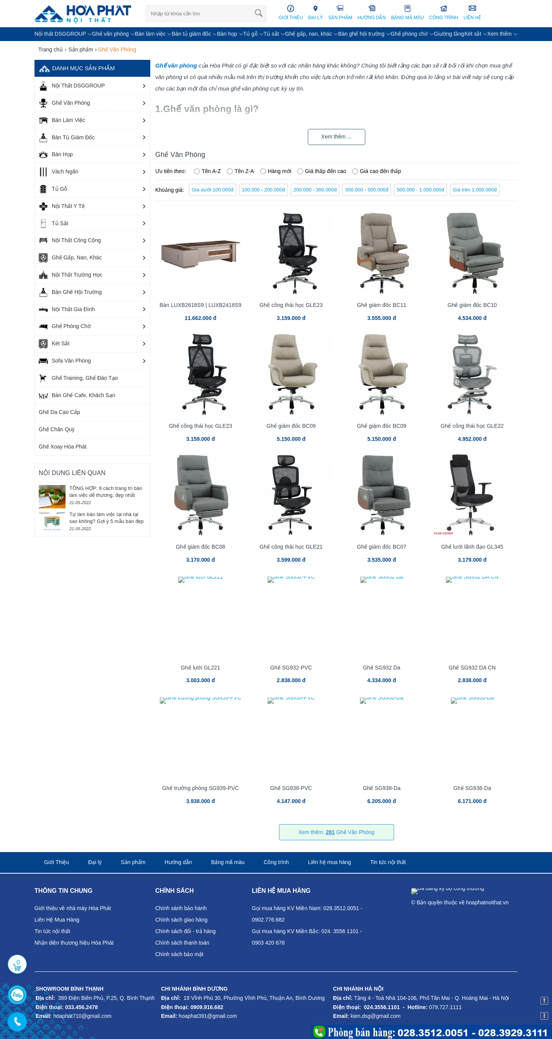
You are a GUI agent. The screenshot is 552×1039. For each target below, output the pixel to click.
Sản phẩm (133, 862)
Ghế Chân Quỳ (57, 429)
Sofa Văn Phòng (65, 361)
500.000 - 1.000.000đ (420, 190)
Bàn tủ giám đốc (191, 34)
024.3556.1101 (381, 1007)
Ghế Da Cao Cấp (59, 412)
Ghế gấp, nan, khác (308, 34)
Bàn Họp (56, 154)
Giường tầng (449, 34)
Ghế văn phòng (110, 34)
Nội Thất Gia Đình (67, 309)
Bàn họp (227, 34)
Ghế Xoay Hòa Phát (63, 447)
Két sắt (472, 34)
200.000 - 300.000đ (315, 190)
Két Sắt (54, 343)
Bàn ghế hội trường (361, 34)
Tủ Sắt (53, 223)
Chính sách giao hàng (181, 920)
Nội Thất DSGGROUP (72, 86)
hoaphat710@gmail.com (82, 1016)
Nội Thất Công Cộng (70, 240)
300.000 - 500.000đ (366, 190)
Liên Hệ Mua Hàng (56, 920)
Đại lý (95, 862)
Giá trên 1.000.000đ (475, 190)
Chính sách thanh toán (182, 943)
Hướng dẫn (178, 862)
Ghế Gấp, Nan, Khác (70, 257)
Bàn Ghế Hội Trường (70, 292)
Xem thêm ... (336, 137)
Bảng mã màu (228, 862)
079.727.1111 (445, 1007)
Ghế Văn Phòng (64, 103)
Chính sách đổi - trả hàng (185, 931)
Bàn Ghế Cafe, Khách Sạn (77, 395)
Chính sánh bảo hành (181, 908)
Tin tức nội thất (388, 862)
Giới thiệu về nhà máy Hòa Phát (72, 908)
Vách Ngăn (58, 171)
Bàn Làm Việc (62, 120)
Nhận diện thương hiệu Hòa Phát (73, 943)
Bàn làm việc (150, 34)
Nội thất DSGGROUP (60, 34)
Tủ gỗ (250, 34)
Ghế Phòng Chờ (65, 326)
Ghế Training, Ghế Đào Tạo (78, 378)
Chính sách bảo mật (179, 954)
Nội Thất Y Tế (62, 206)
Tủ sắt (271, 34)
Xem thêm (499, 34)
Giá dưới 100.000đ (212, 190)
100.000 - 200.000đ (263, 190)
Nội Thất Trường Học (70, 275)
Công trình (276, 862)
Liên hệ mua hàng (329, 862)
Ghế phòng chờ (409, 34)
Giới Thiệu (56, 862)
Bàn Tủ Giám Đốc (67, 137)
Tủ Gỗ (53, 189)
